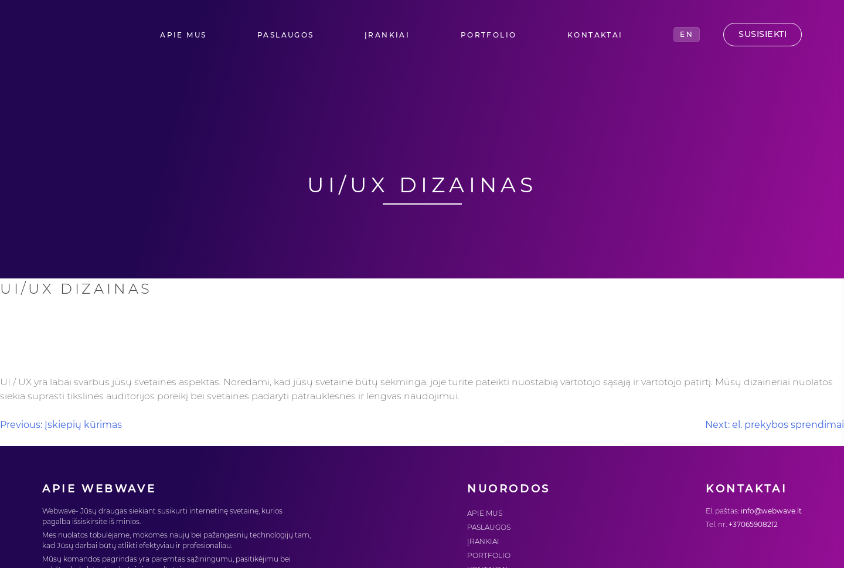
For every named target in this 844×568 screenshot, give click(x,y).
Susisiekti (762, 34)
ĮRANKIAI (387, 34)
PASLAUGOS (285, 34)
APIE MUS (183, 34)
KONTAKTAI (595, 34)
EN (686, 34)
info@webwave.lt (771, 510)
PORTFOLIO (489, 34)
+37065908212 (753, 524)
